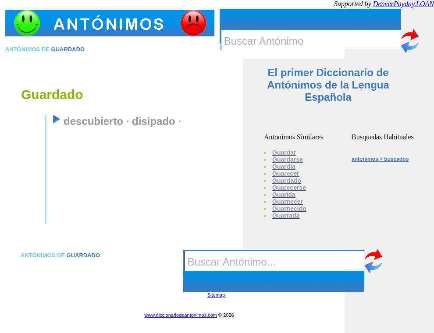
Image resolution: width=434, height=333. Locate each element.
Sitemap (216, 295)
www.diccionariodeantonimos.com (180, 315)
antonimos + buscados (380, 159)
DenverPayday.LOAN (403, 3)
